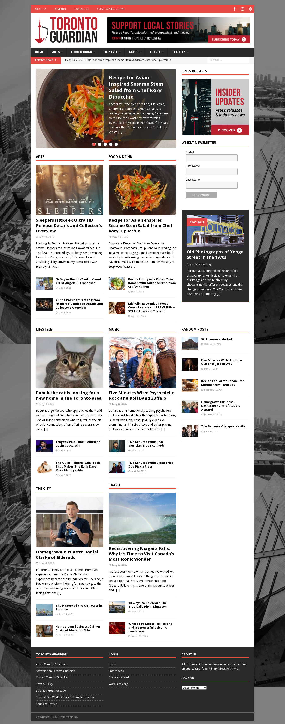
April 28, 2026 (138, 313)
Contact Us (82, 8)
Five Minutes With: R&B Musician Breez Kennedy (146, 441)
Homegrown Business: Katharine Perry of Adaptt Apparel (220, 403)
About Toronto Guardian (51, 662)
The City (178, 51)
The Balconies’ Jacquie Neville (223, 424)
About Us (40, 8)
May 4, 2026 (46, 561)
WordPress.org (118, 682)
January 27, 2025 (213, 412)
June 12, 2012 (211, 429)
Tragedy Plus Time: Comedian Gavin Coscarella (78, 441)
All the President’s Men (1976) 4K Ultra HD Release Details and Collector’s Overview (79, 301)
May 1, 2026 (65, 310)
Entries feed (116, 668)
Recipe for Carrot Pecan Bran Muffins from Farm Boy (222, 381)
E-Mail (190, 151)
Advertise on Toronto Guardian (55, 668)
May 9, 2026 (46, 402)
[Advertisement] (213, 506)
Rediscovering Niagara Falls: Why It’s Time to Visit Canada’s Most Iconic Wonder (141, 551)
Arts (56, 51)
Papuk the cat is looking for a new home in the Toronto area (69, 393)
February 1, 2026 (213, 387)
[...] (120, 131)
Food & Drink (81, 51)
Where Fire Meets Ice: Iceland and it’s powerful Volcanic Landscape (150, 625)
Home (39, 51)
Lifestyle (110, 51)
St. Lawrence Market (216, 337)
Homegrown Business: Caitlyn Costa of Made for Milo (78, 626)
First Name (193, 165)
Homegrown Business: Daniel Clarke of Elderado (67, 552)
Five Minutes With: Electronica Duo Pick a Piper (151, 462)
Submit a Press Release (111, 8)
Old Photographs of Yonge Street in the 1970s (215, 254)
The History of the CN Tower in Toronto (79, 605)
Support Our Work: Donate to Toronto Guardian (66, 695)
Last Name (193, 179)
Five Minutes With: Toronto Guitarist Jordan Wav (221, 360)
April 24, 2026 (138, 469)
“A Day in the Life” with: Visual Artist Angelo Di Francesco (78, 279)
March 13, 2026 (139, 633)
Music (133, 51)
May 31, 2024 (211, 366)
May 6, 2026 (65, 285)
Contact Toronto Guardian (52, 675)
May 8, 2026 (46, 234)
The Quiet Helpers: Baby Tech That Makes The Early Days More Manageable (78, 464)
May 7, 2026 (65, 448)
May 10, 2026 (120, 234)
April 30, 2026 (66, 611)
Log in (112, 662)
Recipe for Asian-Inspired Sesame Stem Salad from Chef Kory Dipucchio (136, 86)
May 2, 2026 (137, 609)
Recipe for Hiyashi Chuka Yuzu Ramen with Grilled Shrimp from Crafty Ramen (152, 280)
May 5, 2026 (65, 472)
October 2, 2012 (213, 341)
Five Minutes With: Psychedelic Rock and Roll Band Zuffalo (141, 393)
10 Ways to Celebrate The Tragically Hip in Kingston (147, 602)
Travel (155, 51)
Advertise (60, 8)
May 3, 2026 (137, 289)
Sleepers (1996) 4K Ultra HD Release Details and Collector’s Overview (69, 223)
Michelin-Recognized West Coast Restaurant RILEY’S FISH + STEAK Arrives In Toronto (151, 305)
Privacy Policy (44, 682)
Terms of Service (46, 701)
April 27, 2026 (66, 632)
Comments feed (119, 675)
